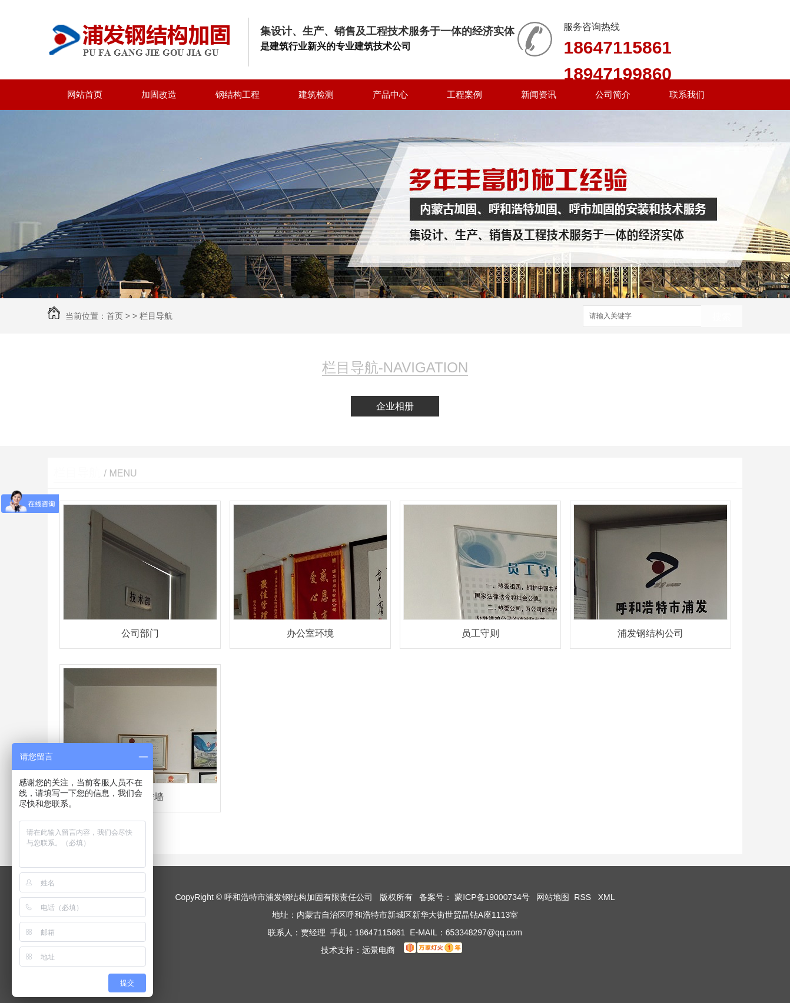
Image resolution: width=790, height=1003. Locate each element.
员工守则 (480, 633)
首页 (115, 316)
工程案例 (464, 94)
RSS (583, 897)
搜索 (721, 317)
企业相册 (395, 406)
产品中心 (390, 94)
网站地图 (552, 897)
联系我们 (687, 94)
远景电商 (378, 950)
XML (606, 897)
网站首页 (84, 94)
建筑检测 (316, 94)
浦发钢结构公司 (650, 633)
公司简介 (612, 94)
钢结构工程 (237, 94)
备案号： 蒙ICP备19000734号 (474, 897)
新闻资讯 (538, 94)
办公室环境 (310, 633)
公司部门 (140, 633)
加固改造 (159, 94)
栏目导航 (156, 316)
